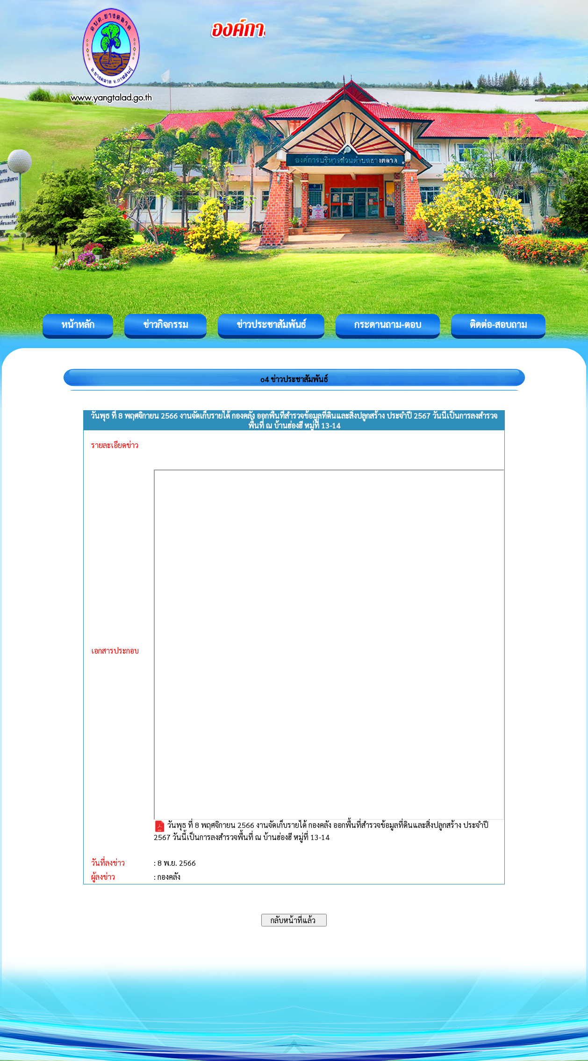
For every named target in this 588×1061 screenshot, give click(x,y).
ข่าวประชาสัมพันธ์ (271, 324)
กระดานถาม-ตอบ (387, 324)
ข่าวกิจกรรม (165, 324)
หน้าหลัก (77, 324)
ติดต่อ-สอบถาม (498, 324)
